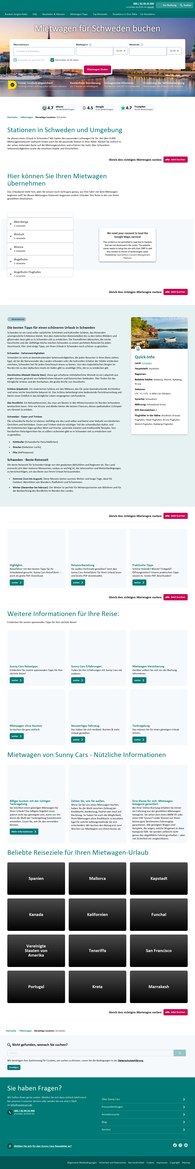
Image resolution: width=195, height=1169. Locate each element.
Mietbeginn (84, 44)
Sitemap (186, 1162)
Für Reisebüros (147, 14)
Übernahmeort (21, 44)
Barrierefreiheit (136, 1162)
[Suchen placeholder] (180, 1053)
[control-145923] (94, 51)
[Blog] (186, 1145)
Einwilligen (14, 1067)
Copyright (175, 1162)
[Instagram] (180, 1145)
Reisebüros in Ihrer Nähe (125, 14)
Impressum (162, 1162)
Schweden (147, 363)
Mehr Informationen (24, 831)
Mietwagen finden (97, 69)
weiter (17, 582)
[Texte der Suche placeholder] (90, 1053)
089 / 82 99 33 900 (24, 1110)
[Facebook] (175, 1145)
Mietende (136, 44)
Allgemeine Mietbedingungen (82, 1162)
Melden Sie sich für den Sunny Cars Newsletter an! (43, 1146)
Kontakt (150, 7)
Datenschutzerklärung (131, 1060)
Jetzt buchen (175, 159)
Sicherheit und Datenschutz (112, 1162)
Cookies (150, 1162)
